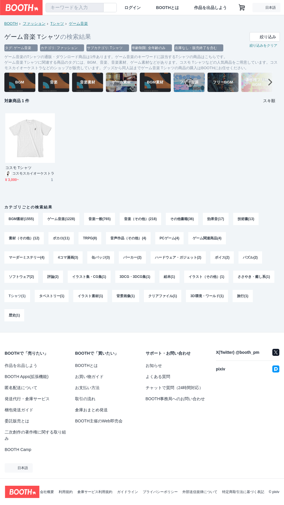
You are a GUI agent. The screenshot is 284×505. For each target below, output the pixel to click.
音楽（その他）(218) (140, 219)
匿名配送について (21, 387)
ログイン (132, 8)
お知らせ (154, 365)
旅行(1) (242, 296)
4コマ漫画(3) (68, 257)
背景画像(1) (125, 296)
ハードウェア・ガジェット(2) (178, 257)
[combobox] (75, 7)
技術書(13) (246, 219)
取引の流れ (85, 398)
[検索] (97, 8)
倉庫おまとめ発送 (91, 410)
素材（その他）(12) (24, 238)
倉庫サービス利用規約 (94, 492)
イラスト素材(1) (90, 296)
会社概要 (47, 492)
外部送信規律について (199, 492)
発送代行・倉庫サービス (27, 398)
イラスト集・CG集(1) (89, 277)
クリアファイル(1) (162, 296)
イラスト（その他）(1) (206, 277)
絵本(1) (169, 277)
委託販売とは (17, 421)
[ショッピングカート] (242, 7)
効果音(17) (215, 219)
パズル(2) (250, 257)
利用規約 (66, 492)
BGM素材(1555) (21, 219)
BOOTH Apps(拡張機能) (26, 376)
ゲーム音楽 (78, 23)
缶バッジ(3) (101, 257)
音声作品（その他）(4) (128, 238)
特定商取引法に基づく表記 (243, 492)
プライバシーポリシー (160, 492)
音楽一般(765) (99, 219)
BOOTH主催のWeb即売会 (98, 421)
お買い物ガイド (89, 376)
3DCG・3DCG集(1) (135, 277)
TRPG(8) (90, 238)
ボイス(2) (222, 257)
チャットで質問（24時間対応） (174, 387)
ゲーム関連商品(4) (207, 238)
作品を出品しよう (210, 8)
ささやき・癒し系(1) (254, 277)
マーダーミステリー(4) (27, 257)
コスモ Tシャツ (18, 168)
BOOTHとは (167, 8)
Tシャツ (57, 23)
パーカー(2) (132, 257)
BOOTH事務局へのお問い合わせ (175, 398)
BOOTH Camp (18, 449)
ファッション (34, 23)
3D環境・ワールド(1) (207, 296)
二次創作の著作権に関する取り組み (35, 435)
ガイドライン (127, 492)
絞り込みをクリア (264, 45)
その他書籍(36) (182, 219)
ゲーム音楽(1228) (61, 219)
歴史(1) (14, 315)
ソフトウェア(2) (21, 277)
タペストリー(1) (52, 296)
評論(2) (53, 277)
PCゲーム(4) (169, 238)
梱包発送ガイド (19, 410)
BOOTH (11, 23)
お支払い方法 (87, 387)
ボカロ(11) (61, 238)
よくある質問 (158, 376)
